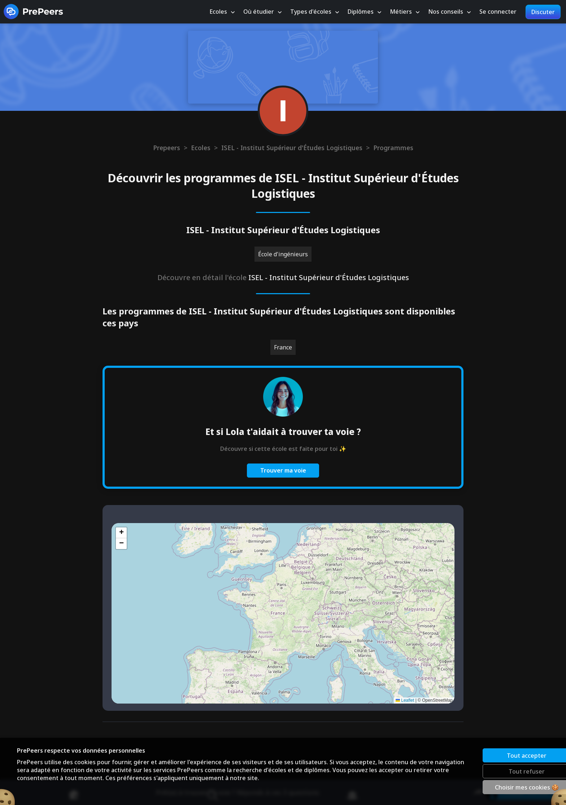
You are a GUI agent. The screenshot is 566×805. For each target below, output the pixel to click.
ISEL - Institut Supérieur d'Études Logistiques (291, 147)
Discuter (543, 12)
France (283, 347)
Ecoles (200, 147)
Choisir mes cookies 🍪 (502, 787)
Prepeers (166, 147)
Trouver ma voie (283, 470)
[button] (121, 532)
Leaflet (405, 700)
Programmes (393, 147)
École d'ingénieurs (283, 254)
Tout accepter (502, 755)
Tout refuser (502, 771)
